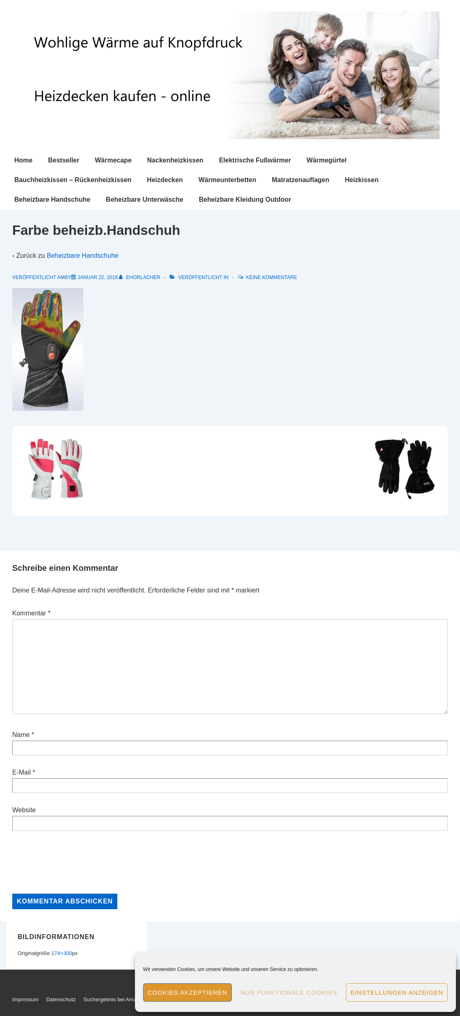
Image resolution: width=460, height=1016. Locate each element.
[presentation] (74, 862)
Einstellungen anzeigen (396, 992)
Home (23, 160)
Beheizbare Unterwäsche (144, 199)
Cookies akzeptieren (187, 992)
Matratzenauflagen (300, 179)
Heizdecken (165, 179)
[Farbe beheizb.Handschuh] (98, 277)
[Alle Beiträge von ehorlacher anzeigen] (140, 277)
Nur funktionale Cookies (288, 992)
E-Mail (21, 772)
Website (24, 809)
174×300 (61, 953)
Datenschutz (61, 999)
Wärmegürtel (327, 160)
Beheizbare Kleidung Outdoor (245, 199)
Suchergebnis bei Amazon (114, 999)
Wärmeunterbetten (227, 179)
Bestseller (63, 160)
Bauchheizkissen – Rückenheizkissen (72, 179)
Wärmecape (113, 160)
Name (21, 734)
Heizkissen (362, 179)
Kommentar (31, 613)
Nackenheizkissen (175, 160)
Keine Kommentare (271, 277)
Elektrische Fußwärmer (255, 160)
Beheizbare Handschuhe (52, 199)
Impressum (25, 999)
